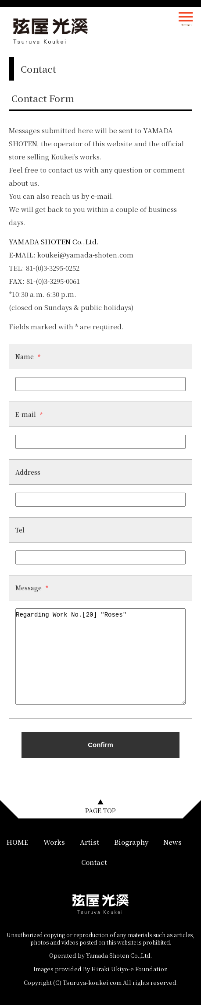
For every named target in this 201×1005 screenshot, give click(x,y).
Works (54, 841)
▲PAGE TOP (100, 806)
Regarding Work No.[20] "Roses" (100, 656)
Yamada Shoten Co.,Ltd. (119, 955)
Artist (89, 841)
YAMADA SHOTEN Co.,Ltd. (54, 241)
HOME (18, 841)
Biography (131, 841)
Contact (94, 862)
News (172, 841)
